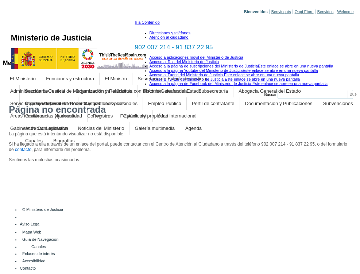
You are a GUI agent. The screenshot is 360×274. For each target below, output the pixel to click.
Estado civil (135, 116)
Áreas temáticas (27, 116)
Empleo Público (164, 103)
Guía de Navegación (40, 239)
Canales (34, 140)
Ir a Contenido (147, 22)
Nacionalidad (68, 116)
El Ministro (116, 78)
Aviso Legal (30, 224)
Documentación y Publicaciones (279, 103)
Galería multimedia (155, 128)
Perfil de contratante (213, 103)
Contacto (28, 268)
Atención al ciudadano (169, 37)
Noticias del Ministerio (101, 128)
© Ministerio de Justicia (42, 209)
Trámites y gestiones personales (103, 103)
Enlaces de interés (38, 253)
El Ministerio (23, 78)
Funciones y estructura (70, 78)
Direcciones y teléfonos (170, 33)
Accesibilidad (33, 261)
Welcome (345, 11)
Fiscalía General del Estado (172, 91)
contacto (23, 149)
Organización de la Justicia (104, 91)
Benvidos (325, 11)
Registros (103, 116)
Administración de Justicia (37, 91)
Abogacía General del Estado (270, 91)
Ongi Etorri (304, 11)
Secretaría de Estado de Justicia (172, 78)
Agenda (193, 128)
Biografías (64, 140)
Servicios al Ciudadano (34, 103)
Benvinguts (281, 11)
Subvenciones (338, 103)
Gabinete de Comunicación (38, 128)
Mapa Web (31, 232)
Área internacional (177, 116)
